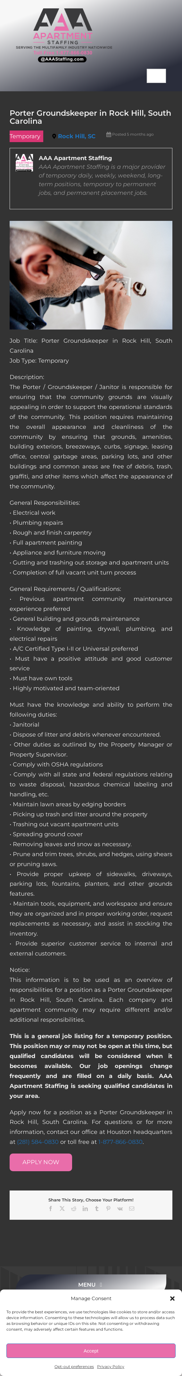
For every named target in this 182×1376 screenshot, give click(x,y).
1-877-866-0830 (120, 1141)
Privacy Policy (110, 1366)
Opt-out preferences (74, 1366)
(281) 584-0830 (38, 1141)
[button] (172, 1298)
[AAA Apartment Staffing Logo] (64, 11)
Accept (91, 1350)
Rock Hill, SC (76, 136)
